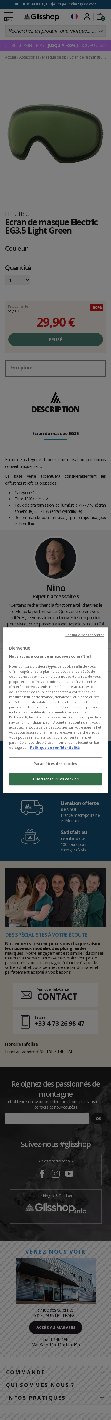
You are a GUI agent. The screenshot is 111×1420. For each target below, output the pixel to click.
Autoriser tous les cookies (55, 779)
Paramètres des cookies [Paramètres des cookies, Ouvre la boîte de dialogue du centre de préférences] (55, 763)
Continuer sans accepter (84, 635)
